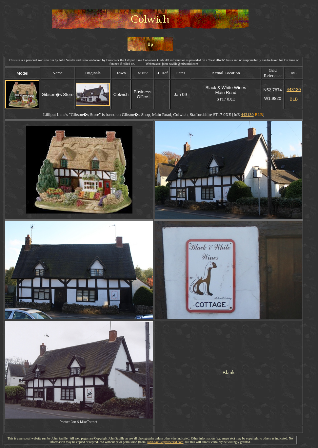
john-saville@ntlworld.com (165, 442)
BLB (293, 99)
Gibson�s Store (85, 114)
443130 (294, 89)
